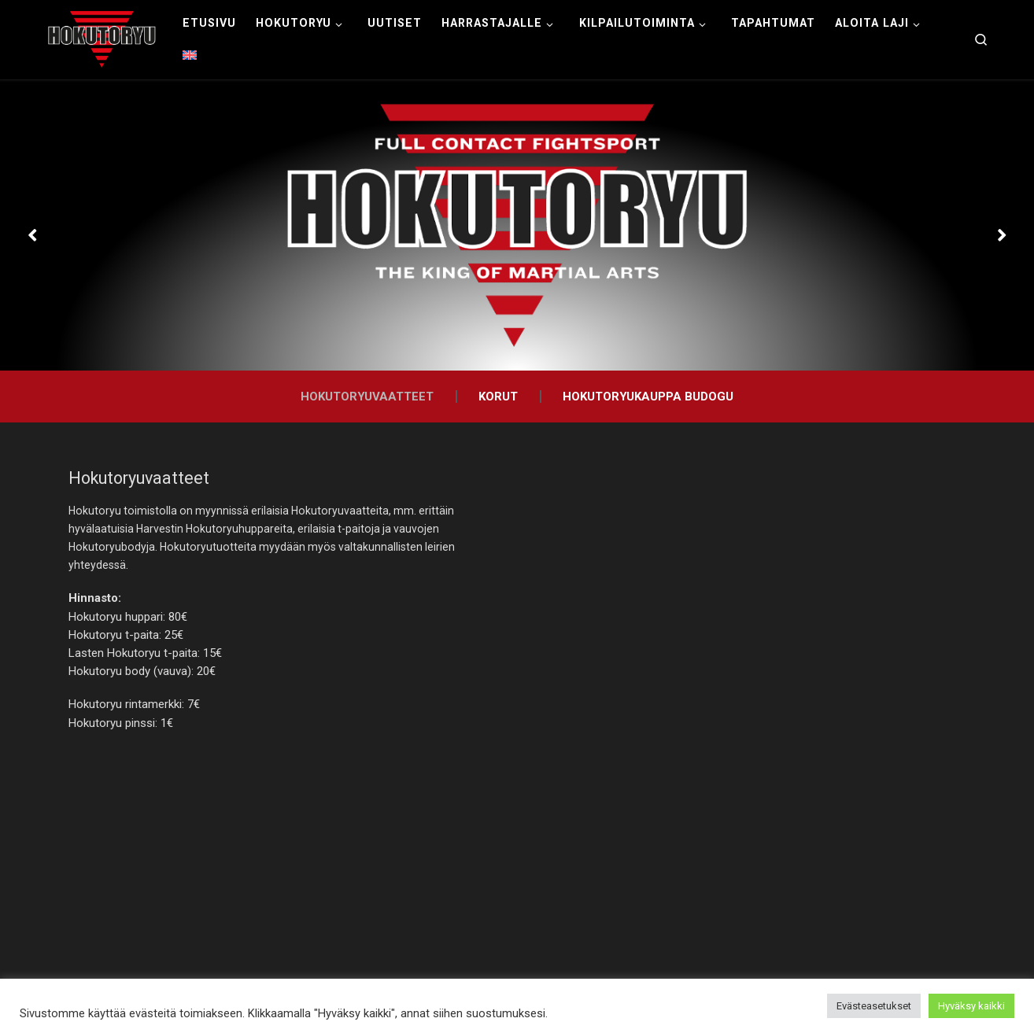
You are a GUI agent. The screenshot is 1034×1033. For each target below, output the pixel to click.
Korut (498, 396)
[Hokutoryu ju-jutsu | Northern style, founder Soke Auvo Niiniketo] (102, 37)
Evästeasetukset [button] (873, 1006)
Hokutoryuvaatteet (367, 396)
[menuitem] (190, 55)
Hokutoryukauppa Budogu (648, 396)
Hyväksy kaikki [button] (971, 1006)
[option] (517, 226)
